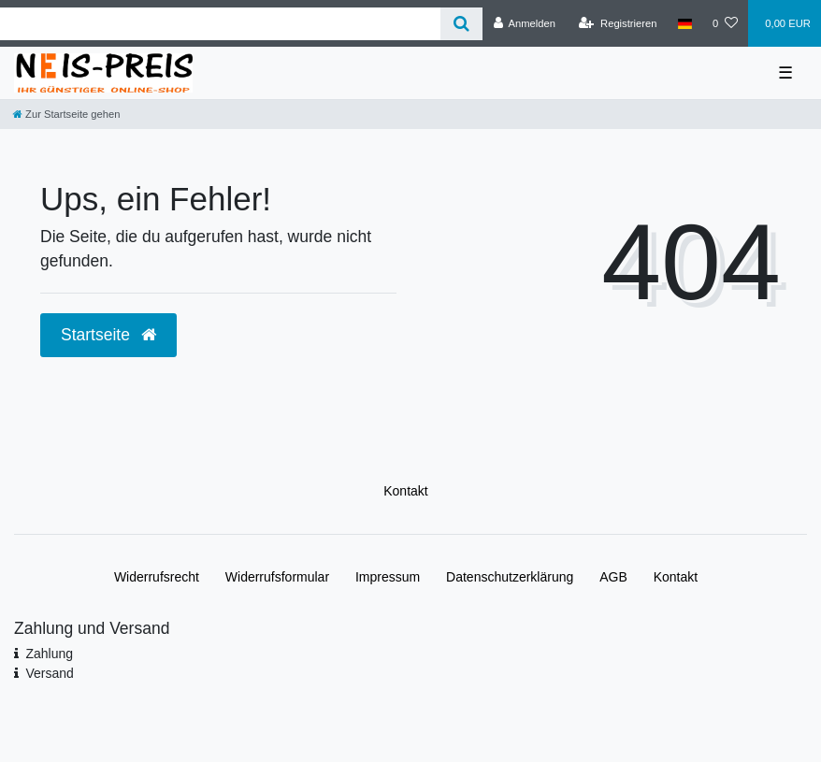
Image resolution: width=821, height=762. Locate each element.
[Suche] (461, 23)
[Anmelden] (524, 23)
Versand (49, 673)
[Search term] (220, 23)
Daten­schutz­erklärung (509, 576)
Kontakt (405, 490)
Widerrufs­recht (156, 576)
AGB (613, 576)
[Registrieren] (618, 23)
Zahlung (49, 653)
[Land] (685, 23)
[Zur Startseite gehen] (66, 114)
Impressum (387, 576)
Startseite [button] (108, 334)
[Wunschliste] (725, 23)
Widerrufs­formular (277, 576)
